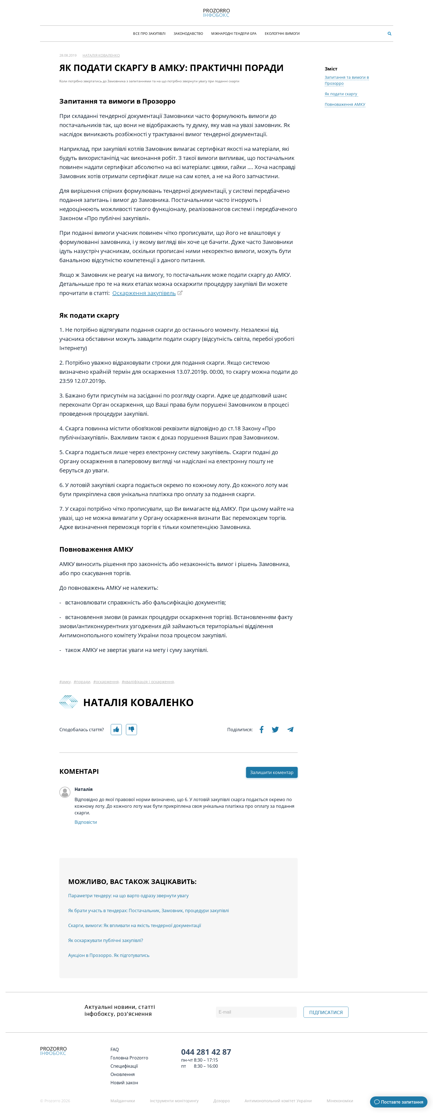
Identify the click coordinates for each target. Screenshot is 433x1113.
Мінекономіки (340, 1100)
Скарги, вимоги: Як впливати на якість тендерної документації (134, 925)
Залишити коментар (272, 772)
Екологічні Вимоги (282, 33)
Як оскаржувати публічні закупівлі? (105, 940)
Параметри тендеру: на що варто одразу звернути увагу (128, 896)
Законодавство (188, 33)
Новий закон (124, 1083)
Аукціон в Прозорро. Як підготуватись (108, 955)
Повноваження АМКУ (345, 104)
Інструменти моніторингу (174, 1100)
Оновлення (122, 1074)
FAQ (114, 1049)
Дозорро (221, 1100)
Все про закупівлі (149, 33)
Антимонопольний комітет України (278, 1100)
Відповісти (86, 822)
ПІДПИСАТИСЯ (326, 1012)
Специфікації (124, 1066)
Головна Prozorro (129, 1058)
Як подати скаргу (341, 93)
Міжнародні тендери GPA (234, 33)
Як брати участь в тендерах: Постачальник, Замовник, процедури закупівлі (148, 910)
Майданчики (122, 1100)
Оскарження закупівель (144, 293)
